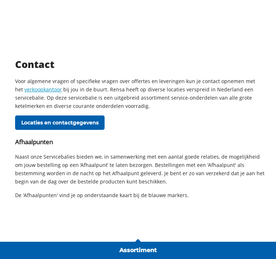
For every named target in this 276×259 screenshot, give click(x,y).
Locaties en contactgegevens (59, 122)
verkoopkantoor (43, 89)
